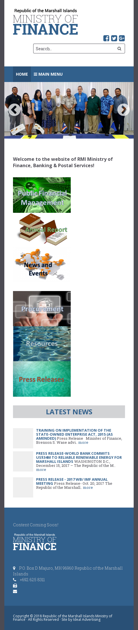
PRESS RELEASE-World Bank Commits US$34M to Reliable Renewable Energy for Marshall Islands (79, 457)
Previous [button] (14, 110)
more (83, 442)
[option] (69, 110)
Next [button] (123, 110)
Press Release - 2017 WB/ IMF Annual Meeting (72, 481)
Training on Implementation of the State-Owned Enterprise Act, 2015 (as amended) (74, 434)
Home (22, 74)
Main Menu (48, 74)
